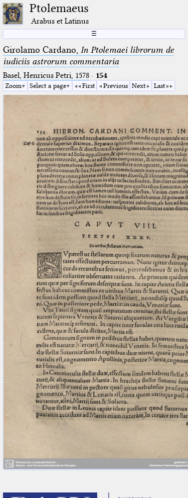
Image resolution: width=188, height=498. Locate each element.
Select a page (48, 85)
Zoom (13, 85)
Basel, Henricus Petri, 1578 (46, 75)
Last (159, 85)
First (88, 85)
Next (138, 85)
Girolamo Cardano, (88, 55)
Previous (115, 85)
